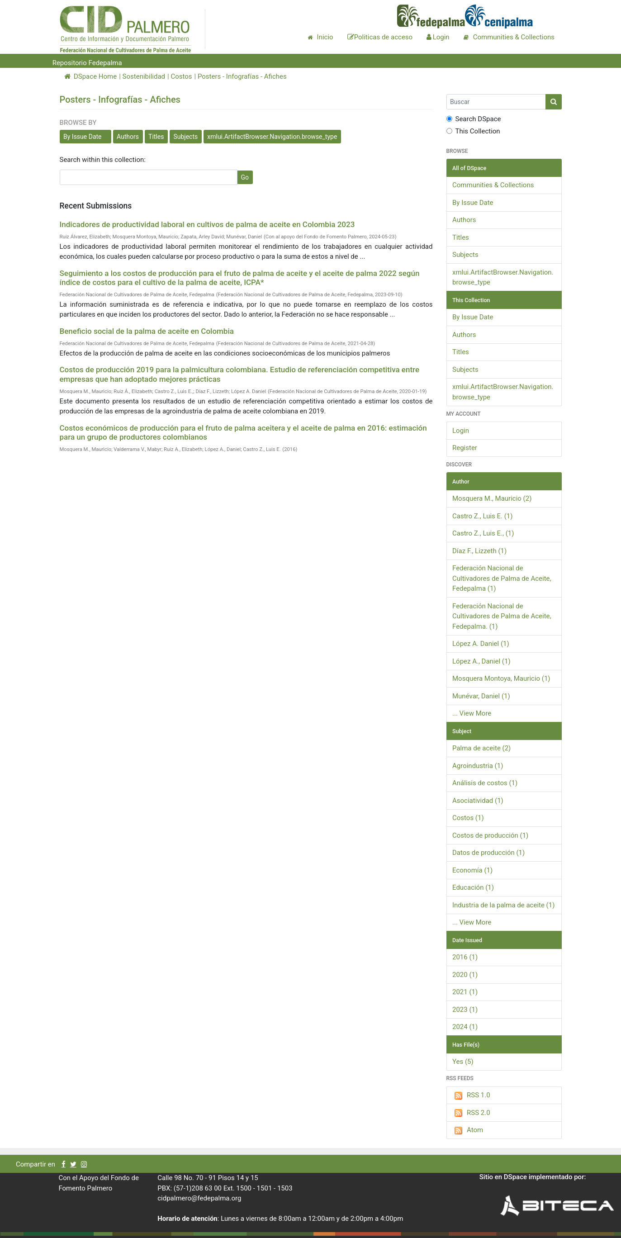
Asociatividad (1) (477, 801)
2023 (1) (465, 1010)
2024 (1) (465, 1027)
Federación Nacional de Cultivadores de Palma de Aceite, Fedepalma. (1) (501, 616)
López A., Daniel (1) (481, 661)
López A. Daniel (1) (480, 644)
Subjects (185, 136)
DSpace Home (90, 76)
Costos (181, 76)
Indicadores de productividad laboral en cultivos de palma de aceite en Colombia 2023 (207, 224)
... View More (471, 713)
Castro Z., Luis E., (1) (483, 533)
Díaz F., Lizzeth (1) (479, 551)
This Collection (473, 131)
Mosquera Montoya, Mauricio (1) (501, 678)
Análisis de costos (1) (484, 783)
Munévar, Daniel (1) (481, 696)
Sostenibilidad (144, 76)
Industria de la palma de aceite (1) (503, 905)
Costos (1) (468, 818)
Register (464, 448)
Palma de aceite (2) (481, 748)
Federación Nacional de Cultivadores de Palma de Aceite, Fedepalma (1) (501, 578)
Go (245, 177)
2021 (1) (465, 992)
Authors (128, 136)
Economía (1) (472, 870)
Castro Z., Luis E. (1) (482, 516)
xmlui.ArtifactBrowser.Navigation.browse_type (272, 136)
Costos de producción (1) (490, 835)
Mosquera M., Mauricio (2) (491, 498)
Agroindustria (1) (477, 766)
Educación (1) (473, 887)
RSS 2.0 (471, 1113)
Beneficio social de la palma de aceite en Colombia (147, 331)
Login (460, 431)
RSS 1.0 (471, 1095)
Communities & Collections (493, 185)
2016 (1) (465, 957)
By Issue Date (82, 136)
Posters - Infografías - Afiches (242, 76)
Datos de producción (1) (488, 853)
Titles (156, 136)
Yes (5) (463, 1062)
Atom (467, 1130)
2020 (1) (465, 975)
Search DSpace (473, 119)
